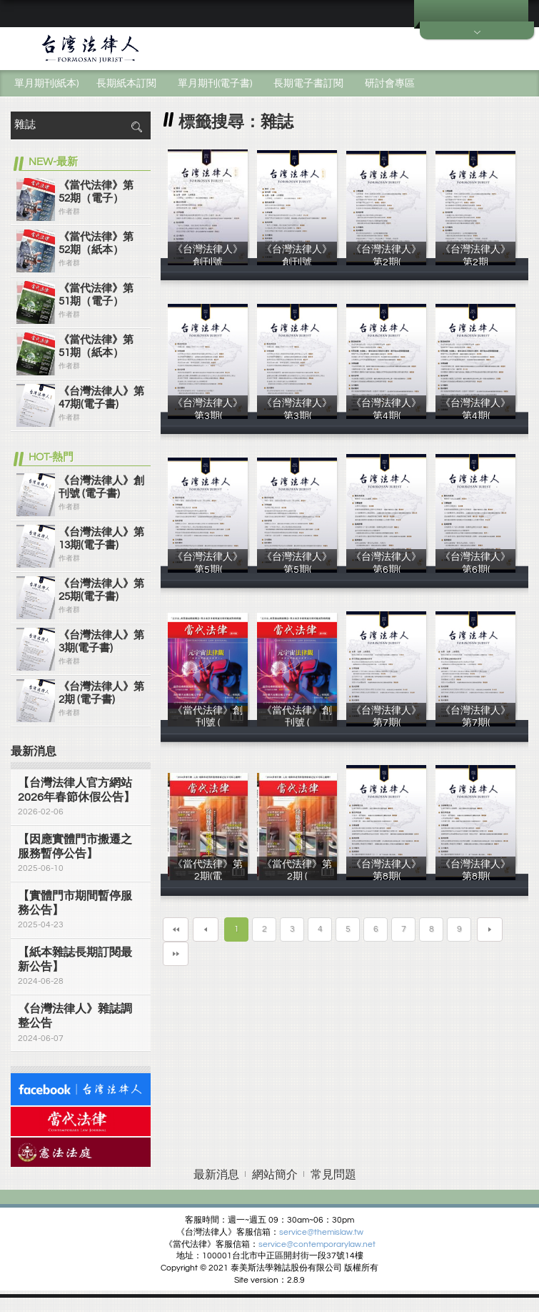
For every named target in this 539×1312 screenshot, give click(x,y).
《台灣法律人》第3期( (208, 415)
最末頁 (175, 954)
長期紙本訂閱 (126, 84)
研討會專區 (390, 84)
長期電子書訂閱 (308, 84)
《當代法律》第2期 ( (297, 876)
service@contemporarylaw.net (317, 1244)
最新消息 (216, 1174)
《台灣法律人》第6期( (386, 569)
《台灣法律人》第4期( (386, 415)
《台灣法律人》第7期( (386, 723)
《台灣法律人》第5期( (208, 569)
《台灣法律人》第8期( (386, 876)
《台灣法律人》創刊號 (208, 262)
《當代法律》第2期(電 (208, 876)
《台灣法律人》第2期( (386, 262)
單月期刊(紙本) (46, 84)
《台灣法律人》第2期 (475, 262)
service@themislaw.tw (321, 1232)
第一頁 (175, 929)
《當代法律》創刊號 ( (208, 723)
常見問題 (333, 1174)
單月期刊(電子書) (215, 84)
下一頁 (490, 929)
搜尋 (136, 126)
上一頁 (205, 929)
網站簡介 (275, 1174)
